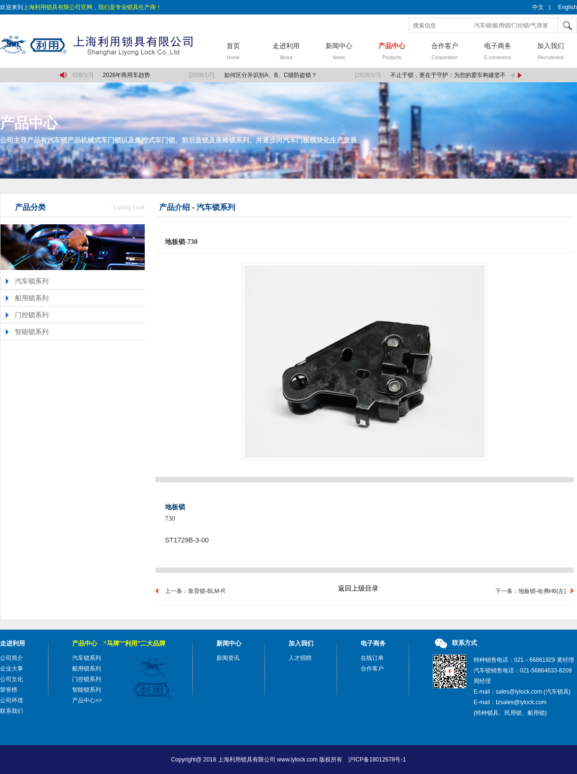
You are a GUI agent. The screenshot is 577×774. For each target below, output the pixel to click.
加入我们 (550, 52)
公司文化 (11, 679)
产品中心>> (87, 700)
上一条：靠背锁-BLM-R (195, 591)
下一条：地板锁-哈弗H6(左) (530, 591)
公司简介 (11, 658)
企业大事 (11, 668)
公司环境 (11, 700)
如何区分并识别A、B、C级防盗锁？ (271, 75)
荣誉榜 (8, 689)
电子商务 (497, 52)
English (567, 7)
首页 (233, 52)
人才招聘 (300, 658)
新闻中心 (339, 52)
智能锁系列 (32, 331)
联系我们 (11, 711)
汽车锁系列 (32, 281)
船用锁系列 (32, 298)
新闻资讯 (227, 658)
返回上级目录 (358, 588)
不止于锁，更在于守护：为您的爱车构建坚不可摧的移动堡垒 (469, 75)
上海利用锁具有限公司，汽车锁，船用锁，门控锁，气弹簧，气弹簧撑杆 (103, 45)
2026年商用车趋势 (127, 75)
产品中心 (391, 52)
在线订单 (372, 658)
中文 (538, 7)
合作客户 (444, 52)
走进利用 (286, 52)
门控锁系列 (32, 315)
